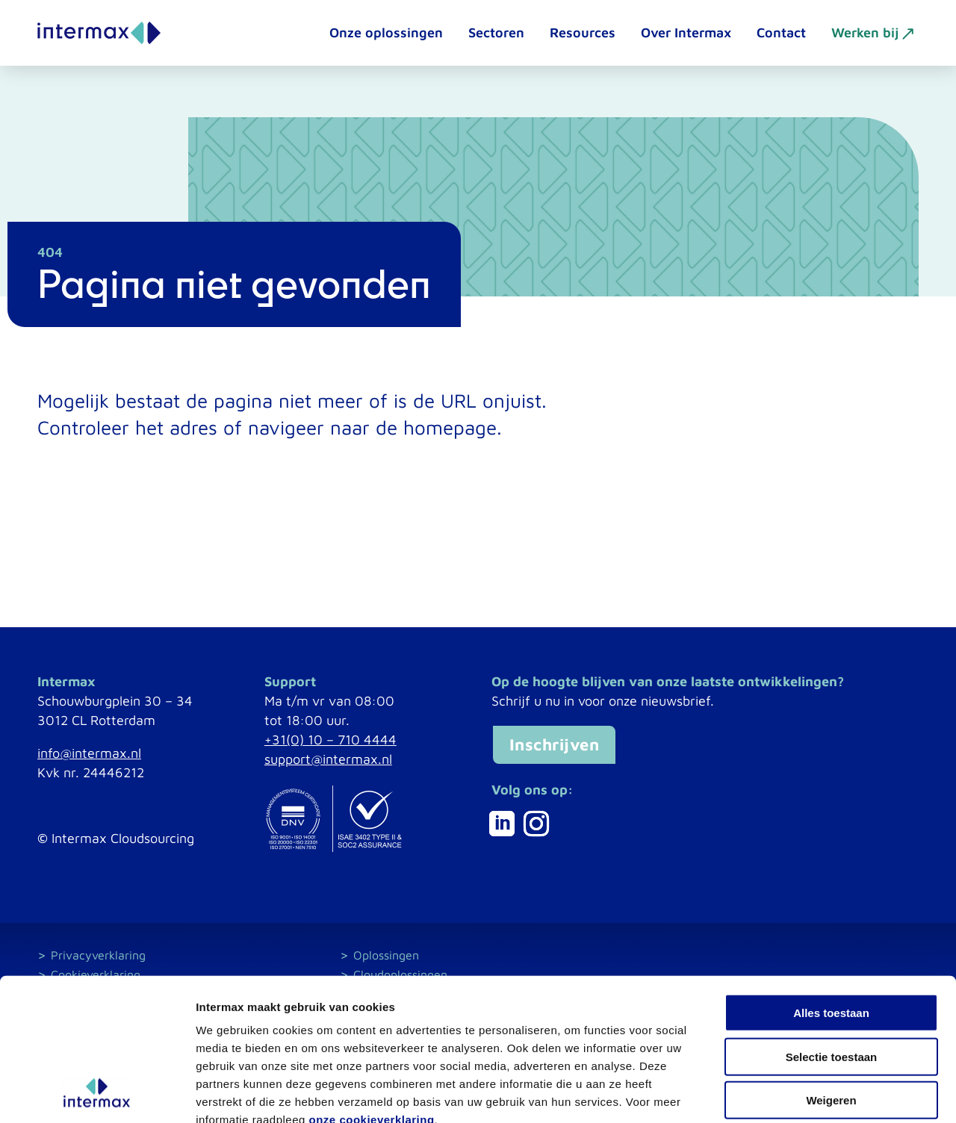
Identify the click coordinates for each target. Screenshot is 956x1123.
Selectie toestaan (832, 970)
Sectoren (496, 32)
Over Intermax (686, 32)
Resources (582, 32)
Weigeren (831, 1013)
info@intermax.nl (89, 753)
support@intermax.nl (328, 759)
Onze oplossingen (386, 32)
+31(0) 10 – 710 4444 (330, 739)
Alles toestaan (831, 926)
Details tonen (807, 1093)
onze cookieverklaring (372, 1033)
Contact (781, 32)
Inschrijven (554, 744)
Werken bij (864, 32)
